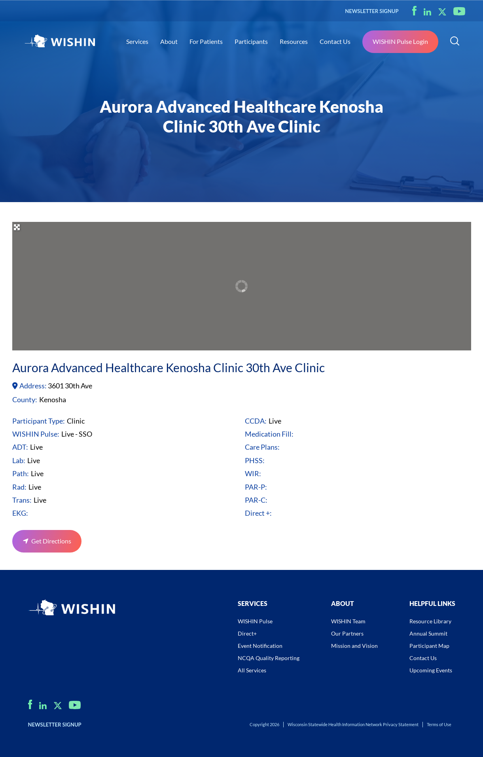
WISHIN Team (348, 621)
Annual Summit (428, 633)
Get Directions (51, 541)
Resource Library (430, 621)
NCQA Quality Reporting (268, 658)
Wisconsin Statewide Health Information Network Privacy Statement (353, 724)
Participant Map (429, 645)
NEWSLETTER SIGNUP (371, 11)
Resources (294, 41)
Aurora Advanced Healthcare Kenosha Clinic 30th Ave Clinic (168, 367)
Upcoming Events (430, 670)
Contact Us (335, 41)
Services (137, 41)
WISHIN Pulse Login (400, 41)
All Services (252, 670)
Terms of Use (439, 724)
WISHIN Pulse (255, 621)
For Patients (206, 41)
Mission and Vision (354, 645)
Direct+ (247, 633)
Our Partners (347, 633)
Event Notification (260, 645)
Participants (251, 41)
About (169, 41)
